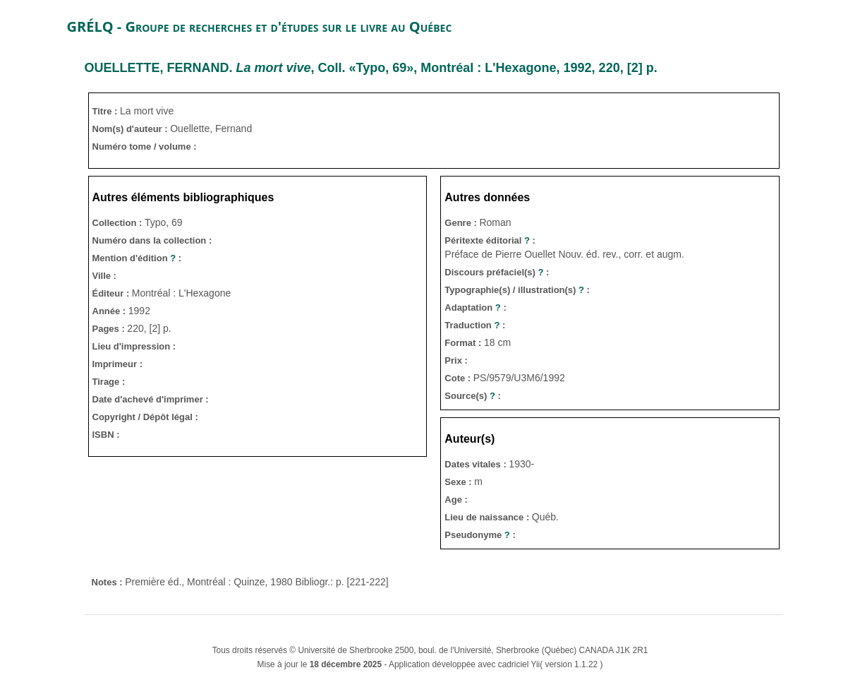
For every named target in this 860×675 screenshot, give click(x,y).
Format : (464, 343)
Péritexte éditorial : (489, 240)
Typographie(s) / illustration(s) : (517, 290)
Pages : (110, 328)
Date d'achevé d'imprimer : (150, 399)
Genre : (461, 222)
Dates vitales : (476, 464)
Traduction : (474, 325)
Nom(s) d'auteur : (131, 129)
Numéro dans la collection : (152, 240)
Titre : (106, 111)
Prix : (456, 360)
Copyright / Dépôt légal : (145, 417)
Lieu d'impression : (134, 346)
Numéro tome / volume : (144, 146)
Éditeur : (112, 293)
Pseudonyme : (479, 535)
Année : (110, 311)
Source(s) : (472, 395)
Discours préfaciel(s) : (496, 272)
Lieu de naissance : (488, 517)
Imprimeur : (117, 364)
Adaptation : (475, 307)
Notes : (109, 582)
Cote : (458, 378)
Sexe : (459, 482)
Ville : (104, 275)
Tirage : (109, 381)
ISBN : (106, 434)
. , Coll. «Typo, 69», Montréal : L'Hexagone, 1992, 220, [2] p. (371, 68)
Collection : (118, 222)
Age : (456, 499)
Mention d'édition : (137, 258)
